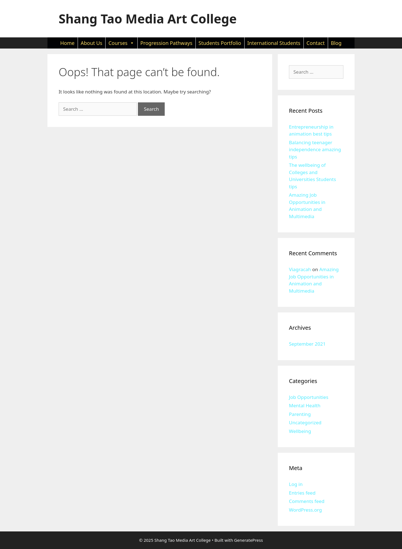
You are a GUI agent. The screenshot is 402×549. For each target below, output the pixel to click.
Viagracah (300, 269)
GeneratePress (248, 540)
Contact (316, 43)
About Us (91, 43)
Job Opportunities (308, 397)
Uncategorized (305, 422)
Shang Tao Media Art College (148, 18)
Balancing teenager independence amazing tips (315, 149)
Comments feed (306, 501)
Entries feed (302, 493)
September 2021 (307, 344)
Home (67, 43)
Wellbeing (300, 431)
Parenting (300, 414)
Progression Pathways (166, 43)
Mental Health (304, 405)
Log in (296, 484)
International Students (273, 43)
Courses (121, 43)
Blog (336, 43)
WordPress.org (305, 510)
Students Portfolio (219, 43)
